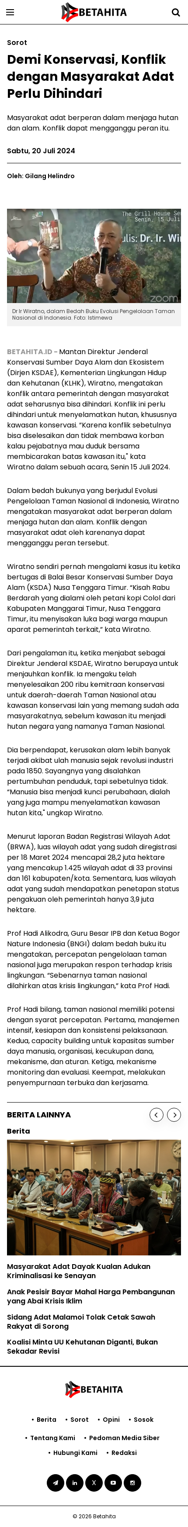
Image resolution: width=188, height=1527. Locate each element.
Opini (111, 1420)
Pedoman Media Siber (124, 1438)
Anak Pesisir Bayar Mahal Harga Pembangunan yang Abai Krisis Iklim (91, 1296)
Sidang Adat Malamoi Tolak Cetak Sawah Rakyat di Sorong (81, 1321)
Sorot (79, 1420)
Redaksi (124, 1453)
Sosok (143, 1420)
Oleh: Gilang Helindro (41, 176)
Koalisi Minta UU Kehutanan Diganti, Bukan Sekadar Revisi (82, 1346)
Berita (46, 1420)
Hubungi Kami (75, 1453)
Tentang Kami (52, 1438)
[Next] (174, 1115)
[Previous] (157, 1115)
